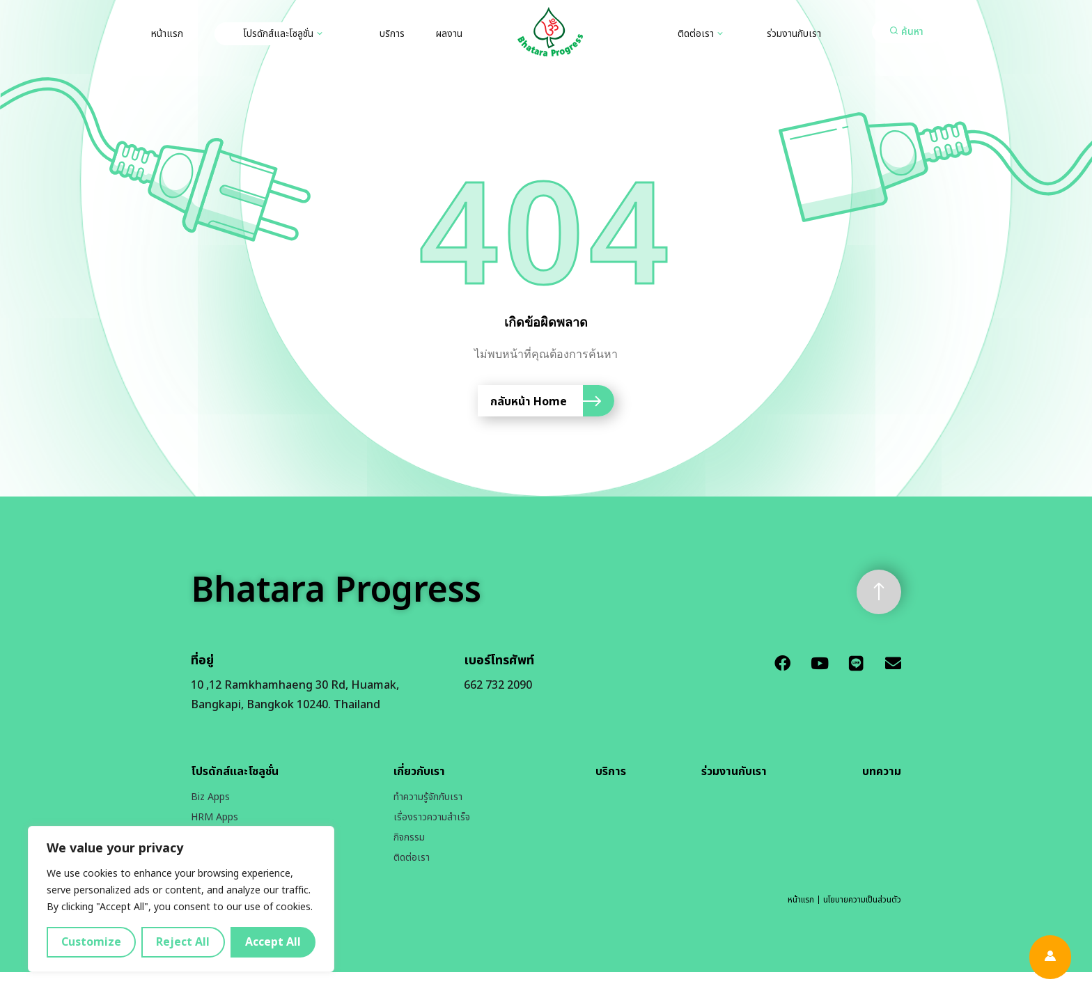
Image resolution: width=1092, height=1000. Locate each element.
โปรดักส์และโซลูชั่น (278, 33)
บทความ (881, 771)
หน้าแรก (167, 33)
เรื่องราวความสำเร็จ (431, 817)
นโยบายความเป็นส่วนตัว (862, 899)
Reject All (183, 942)
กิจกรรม (409, 837)
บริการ (392, 33)
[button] (907, 31)
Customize (91, 942)
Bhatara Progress (336, 591)
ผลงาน (449, 33)
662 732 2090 (498, 685)
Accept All (273, 942)
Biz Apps (210, 797)
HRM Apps (214, 817)
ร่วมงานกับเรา (794, 33)
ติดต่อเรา (696, 33)
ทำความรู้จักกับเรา (427, 797)
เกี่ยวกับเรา (419, 771)
